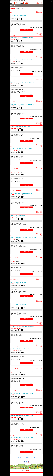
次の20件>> (33, 457)
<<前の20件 (19, 457)
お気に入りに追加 (41, 12)
